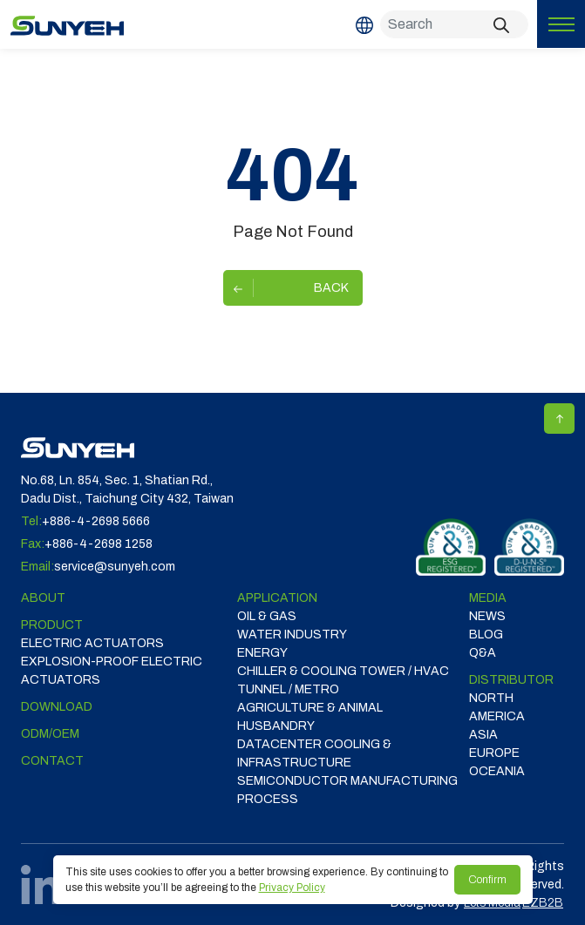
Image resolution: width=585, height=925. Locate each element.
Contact (52, 760)
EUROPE (494, 753)
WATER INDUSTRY (292, 634)
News (487, 616)
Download (56, 706)
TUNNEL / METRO (288, 689)
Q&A (482, 652)
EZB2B (542, 902)
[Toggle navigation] (561, 24)
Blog (486, 634)
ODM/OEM (50, 733)
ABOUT (43, 597)
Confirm (487, 880)
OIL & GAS (266, 616)
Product (52, 624)
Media (488, 597)
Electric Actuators (92, 643)
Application (277, 597)
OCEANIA (497, 771)
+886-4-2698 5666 (96, 521)
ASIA (483, 734)
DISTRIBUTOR (511, 679)
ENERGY (262, 652)
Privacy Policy (292, 887)
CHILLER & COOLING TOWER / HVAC (343, 671)
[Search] (454, 24)
